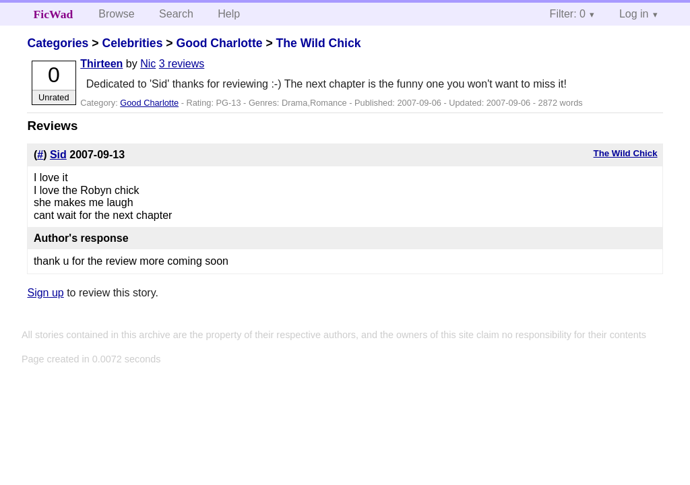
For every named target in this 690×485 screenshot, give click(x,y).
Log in (634, 14)
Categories (57, 43)
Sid (58, 154)
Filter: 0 (568, 14)
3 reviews (182, 63)
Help (229, 14)
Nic (148, 63)
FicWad (53, 14)
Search (176, 14)
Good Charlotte (219, 43)
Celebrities (132, 43)
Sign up (45, 292)
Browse (116, 14)
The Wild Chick (318, 43)
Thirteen (101, 63)
